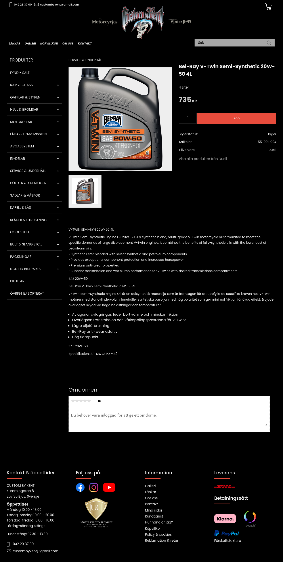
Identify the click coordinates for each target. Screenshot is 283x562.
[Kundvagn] (267, 7)
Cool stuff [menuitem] (20, 232)
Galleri (150, 486)
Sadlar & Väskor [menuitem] (25, 195)
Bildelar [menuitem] (17, 281)
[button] (58, 85)
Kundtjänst (154, 516)
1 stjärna (73, 401)
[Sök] (269, 43)
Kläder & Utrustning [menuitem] (28, 220)
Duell (272, 150)
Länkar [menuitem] (14, 43)
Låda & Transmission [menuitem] (28, 134)
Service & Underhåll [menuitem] (28, 170)
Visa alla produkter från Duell (203, 158)
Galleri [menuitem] (30, 43)
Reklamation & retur (161, 540)
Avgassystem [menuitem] (22, 146)
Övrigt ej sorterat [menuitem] (27, 293)
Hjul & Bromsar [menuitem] (24, 109)
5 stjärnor (89, 401)
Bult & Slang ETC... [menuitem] (26, 244)
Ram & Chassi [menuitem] (22, 85)
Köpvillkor (153, 528)
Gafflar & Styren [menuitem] (25, 97)
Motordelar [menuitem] (21, 122)
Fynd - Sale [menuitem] (20, 72)
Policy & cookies (158, 534)
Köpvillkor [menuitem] (49, 43)
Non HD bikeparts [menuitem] (25, 269)
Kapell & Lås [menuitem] (20, 207)
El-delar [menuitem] (17, 158)
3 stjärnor (81, 401)
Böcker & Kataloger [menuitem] (28, 183)
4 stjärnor (85, 401)
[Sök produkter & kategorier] (232, 43)
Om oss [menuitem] (68, 43)
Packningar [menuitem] (20, 256)
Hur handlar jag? (159, 522)
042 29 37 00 (24, 4)
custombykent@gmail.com (60, 4)
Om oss (151, 498)
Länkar (150, 492)
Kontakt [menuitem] (85, 43)
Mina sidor (153, 510)
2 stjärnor (77, 401)
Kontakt (151, 504)
